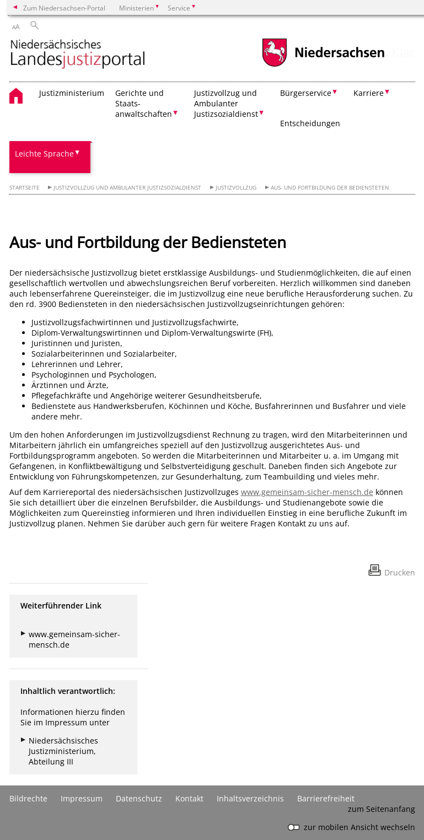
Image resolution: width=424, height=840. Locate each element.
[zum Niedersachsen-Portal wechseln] (323, 65)
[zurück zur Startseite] (77, 55)
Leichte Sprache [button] (44, 153)
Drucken (399, 572)
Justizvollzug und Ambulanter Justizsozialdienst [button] (226, 103)
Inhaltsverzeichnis (250, 798)
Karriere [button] (368, 93)
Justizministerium (71, 93)
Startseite (24, 187)
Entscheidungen (310, 123)
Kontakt (189, 798)
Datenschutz (139, 798)
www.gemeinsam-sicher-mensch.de (307, 492)
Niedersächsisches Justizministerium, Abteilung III (63, 751)
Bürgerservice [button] (305, 93)
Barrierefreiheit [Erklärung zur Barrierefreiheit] (326, 798)
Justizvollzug (236, 187)
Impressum (82, 798)
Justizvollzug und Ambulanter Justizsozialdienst (127, 187)
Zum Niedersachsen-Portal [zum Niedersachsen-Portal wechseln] (64, 7)
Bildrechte (28, 798)
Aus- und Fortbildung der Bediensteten (330, 187)
